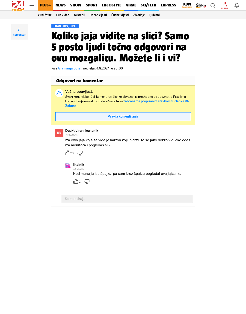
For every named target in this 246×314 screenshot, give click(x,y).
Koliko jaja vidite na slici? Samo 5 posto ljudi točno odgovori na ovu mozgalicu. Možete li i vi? (120, 46)
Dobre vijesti (98, 15)
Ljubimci (154, 15)
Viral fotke (45, 15)
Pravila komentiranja (123, 119)
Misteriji (79, 15)
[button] (212, 5)
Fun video (62, 15)
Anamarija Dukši (69, 68)
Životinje (139, 15)
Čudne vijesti (119, 15)
